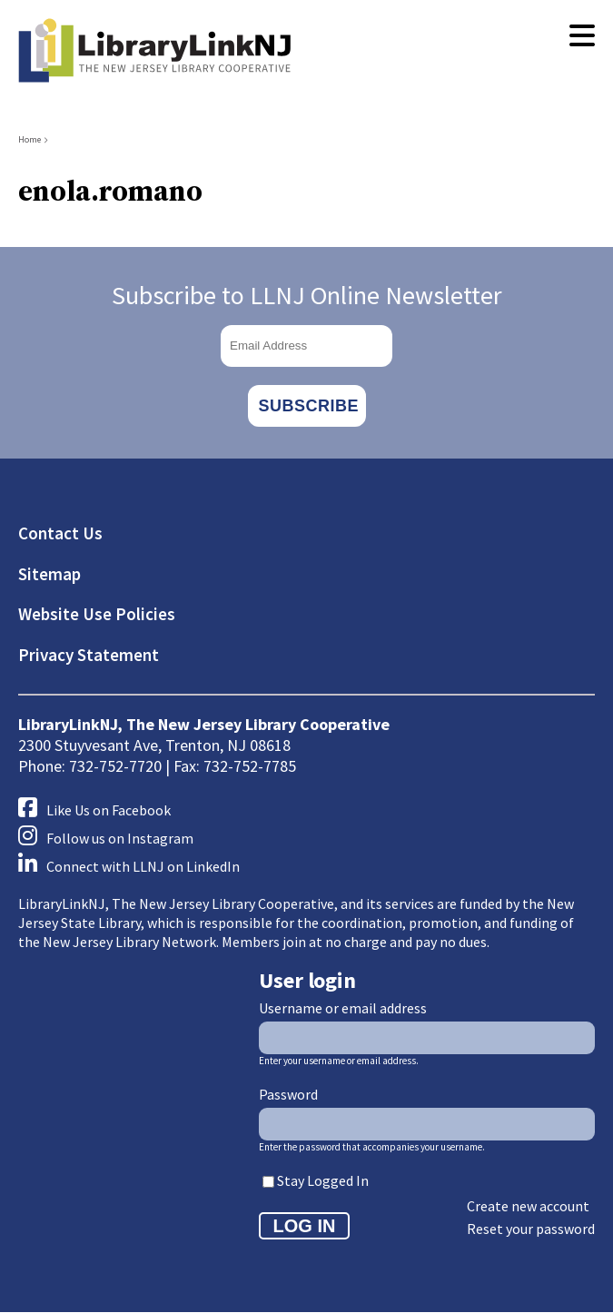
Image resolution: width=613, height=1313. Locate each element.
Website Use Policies (96, 614)
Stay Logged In (323, 1180)
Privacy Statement (88, 655)
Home (29, 139)
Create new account (528, 1206)
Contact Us (60, 533)
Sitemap (49, 574)
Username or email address (343, 1008)
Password (288, 1094)
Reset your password (531, 1228)
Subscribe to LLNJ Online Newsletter (307, 295)
